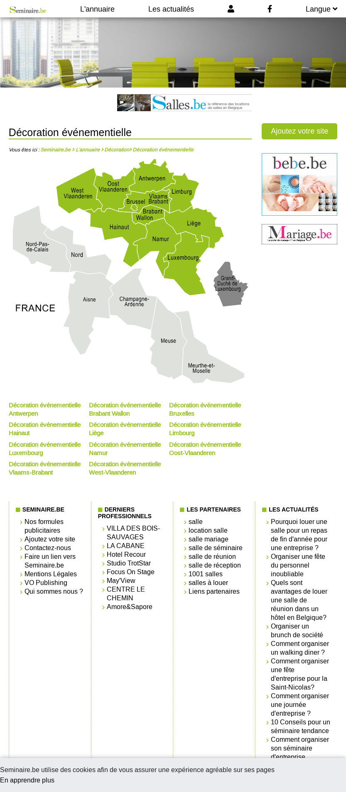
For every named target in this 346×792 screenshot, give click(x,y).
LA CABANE (126, 545)
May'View (121, 580)
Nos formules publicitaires (44, 526)
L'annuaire (97, 9)
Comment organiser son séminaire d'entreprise (300, 748)
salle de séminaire (216, 547)
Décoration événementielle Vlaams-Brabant (45, 468)
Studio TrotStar (129, 563)
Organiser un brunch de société (297, 630)
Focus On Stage (131, 572)
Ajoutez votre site (299, 131)
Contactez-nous (48, 547)
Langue (321, 9)
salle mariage (208, 539)
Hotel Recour (126, 554)
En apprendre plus (27, 780)
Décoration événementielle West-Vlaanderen (125, 468)
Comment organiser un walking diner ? (300, 648)
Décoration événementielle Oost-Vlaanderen (205, 449)
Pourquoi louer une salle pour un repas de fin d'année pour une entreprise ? (299, 534)
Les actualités (171, 9)
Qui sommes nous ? (54, 591)
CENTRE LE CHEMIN (126, 593)
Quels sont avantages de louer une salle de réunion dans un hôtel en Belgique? (299, 600)
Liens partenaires (214, 591)
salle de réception (215, 565)
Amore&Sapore (129, 606)
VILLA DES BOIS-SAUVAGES (133, 532)
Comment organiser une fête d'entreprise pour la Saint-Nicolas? (300, 674)
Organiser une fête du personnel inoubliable (298, 565)
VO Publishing (46, 582)
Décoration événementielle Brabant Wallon (125, 409)
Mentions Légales (51, 574)
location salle (208, 530)
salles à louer (208, 582)
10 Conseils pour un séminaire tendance (300, 726)
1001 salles (206, 574)
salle (196, 521)
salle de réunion (212, 556)
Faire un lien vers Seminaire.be (50, 561)
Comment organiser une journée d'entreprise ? (300, 705)
